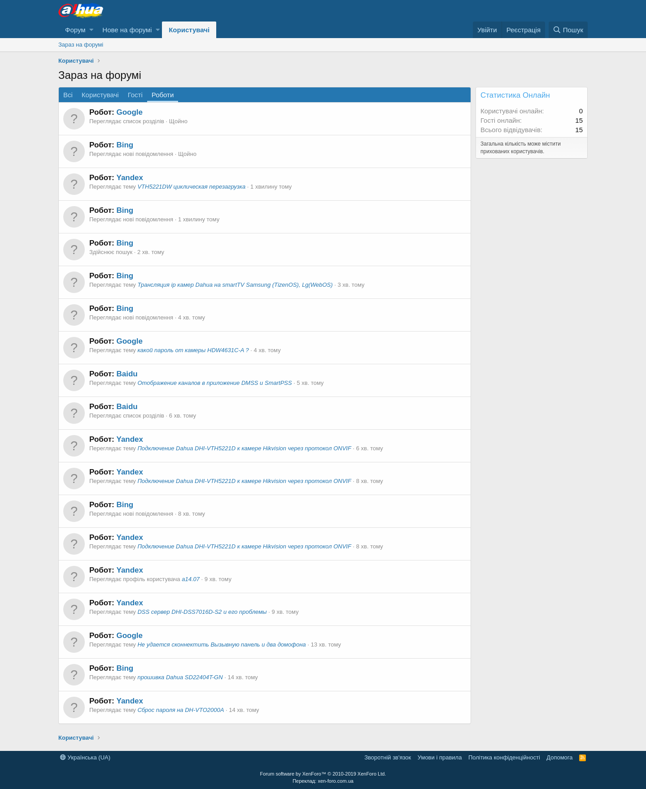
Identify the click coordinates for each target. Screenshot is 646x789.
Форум (75, 30)
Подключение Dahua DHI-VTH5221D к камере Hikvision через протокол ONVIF (244, 448)
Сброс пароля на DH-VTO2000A (180, 710)
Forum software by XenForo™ (323, 773)
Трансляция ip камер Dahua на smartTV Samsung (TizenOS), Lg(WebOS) (234, 284)
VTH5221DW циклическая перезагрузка (191, 186)
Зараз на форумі (80, 44)
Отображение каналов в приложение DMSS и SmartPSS (214, 382)
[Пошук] (568, 30)
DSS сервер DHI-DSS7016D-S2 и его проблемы (201, 611)
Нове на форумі (127, 30)
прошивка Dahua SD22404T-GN (180, 677)
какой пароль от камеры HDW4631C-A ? (193, 350)
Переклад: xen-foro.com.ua (323, 781)
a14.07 (191, 579)
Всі (68, 95)
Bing (124, 145)
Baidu (126, 374)
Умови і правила (440, 757)
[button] (91, 30)
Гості (135, 95)
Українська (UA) (85, 757)
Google (129, 112)
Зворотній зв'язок (387, 757)
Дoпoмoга (559, 757)
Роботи (163, 95)
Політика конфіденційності (504, 757)
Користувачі (189, 30)
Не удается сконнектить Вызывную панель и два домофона (221, 644)
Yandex (129, 177)
